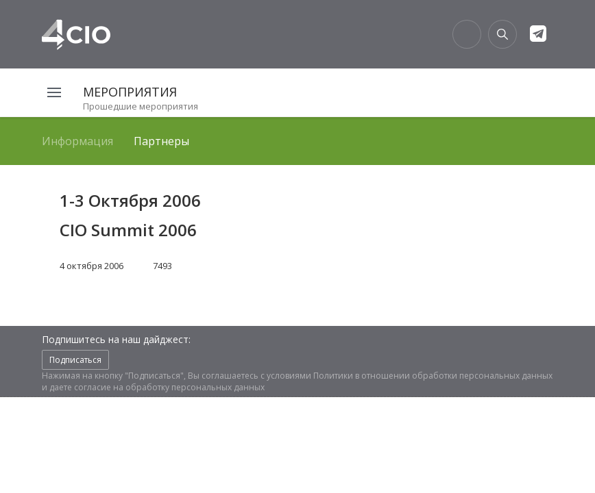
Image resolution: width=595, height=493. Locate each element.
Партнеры (161, 141)
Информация (77, 141)
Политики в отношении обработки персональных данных (432, 375)
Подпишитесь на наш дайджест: (116, 339)
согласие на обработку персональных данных (169, 387)
